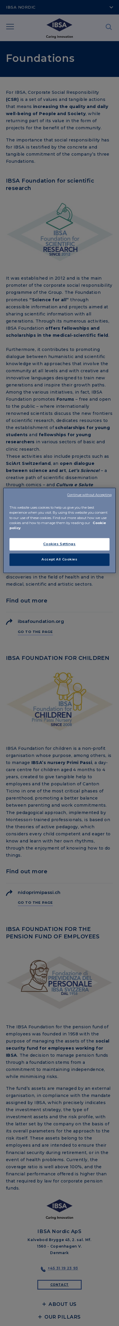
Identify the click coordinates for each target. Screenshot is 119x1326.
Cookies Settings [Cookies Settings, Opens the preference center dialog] (59, 544)
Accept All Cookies (59, 559)
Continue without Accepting (89, 495)
